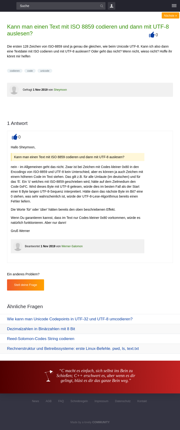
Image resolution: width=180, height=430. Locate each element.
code (30, 70)
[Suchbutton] (101, 6)
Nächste (170, 15)
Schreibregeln (79, 401)
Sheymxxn (60, 89)
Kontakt (142, 401)
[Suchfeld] (60, 6)
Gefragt (27, 89)
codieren (15, 70)
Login (111, 6)
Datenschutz (123, 401)
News (35, 401)
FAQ (61, 401)
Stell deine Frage (25, 285)
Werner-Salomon (71, 246)
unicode (44, 70)
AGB (49, 401)
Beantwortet (32, 246)
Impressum (101, 401)
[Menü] (174, 6)
